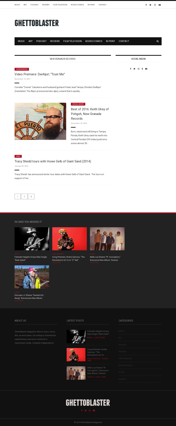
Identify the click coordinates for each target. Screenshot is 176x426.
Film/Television (60, 5)
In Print (91, 5)
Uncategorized (22, 69)
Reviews (45, 5)
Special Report (78, 104)
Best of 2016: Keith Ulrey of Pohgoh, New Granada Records (90, 113)
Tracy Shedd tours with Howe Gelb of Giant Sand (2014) (53, 161)
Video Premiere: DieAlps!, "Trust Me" (40, 74)
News (18, 156)
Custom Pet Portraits (125, 91)
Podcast (35, 5)
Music (17, 5)
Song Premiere (58, 254)
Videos (92, 254)
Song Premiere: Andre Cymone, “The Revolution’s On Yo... (97, 352)
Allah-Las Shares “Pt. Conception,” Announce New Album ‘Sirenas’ (98, 370)
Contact (103, 5)
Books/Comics (77, 5)
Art (25, 5)
